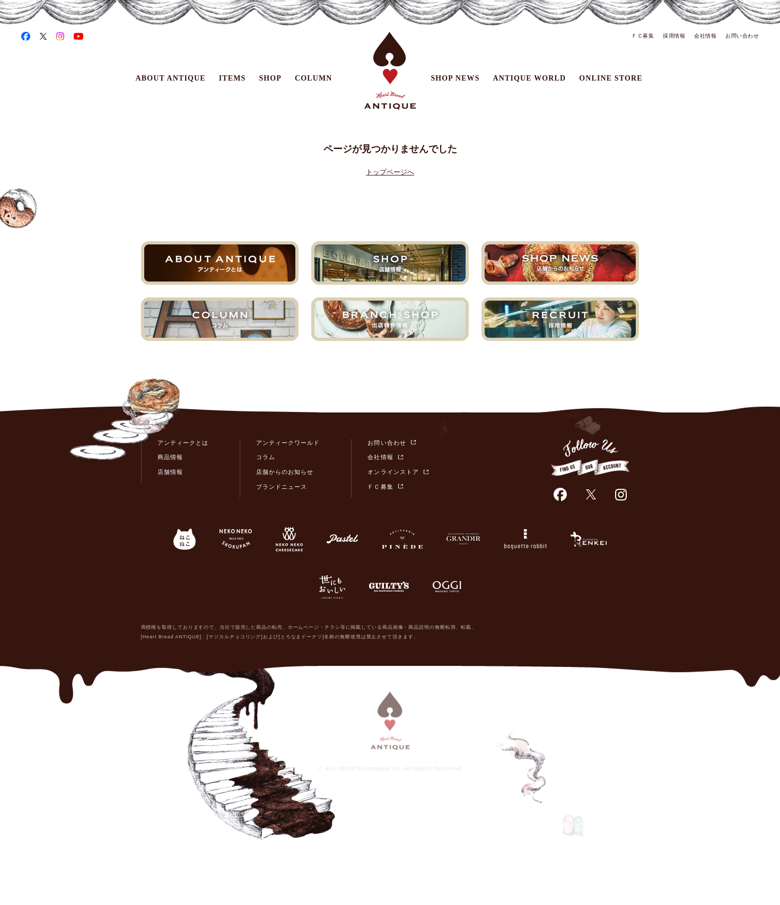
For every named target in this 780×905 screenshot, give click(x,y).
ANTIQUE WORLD (529, 78)
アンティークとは (182, 443)
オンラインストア (392, 472)
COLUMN (313, 78)
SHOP (270, 78)
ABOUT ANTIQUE (171, 78)
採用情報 (674, 36)
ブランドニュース (281, 487)
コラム (265, 457)
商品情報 (170, 457)
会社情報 (705, 36)
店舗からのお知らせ (284, 472)
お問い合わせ (742, 36)
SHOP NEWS (455, 78)
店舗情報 (170, 472)
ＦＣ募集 (643, 36)
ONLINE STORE (610, 78)
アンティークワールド (288, 443)
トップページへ (390, 172)
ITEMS (232, 78)
